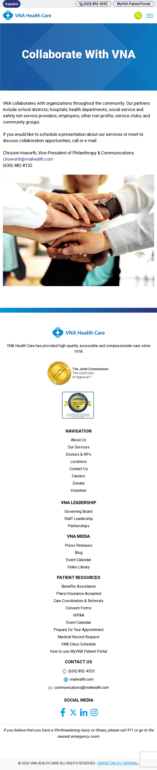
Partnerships (78, 526)
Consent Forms (78, 608)
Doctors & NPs (78, 454)
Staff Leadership (78, 518)
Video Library (78, 567)
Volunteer (78, 490)
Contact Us (78, 469)
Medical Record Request (78, 637)
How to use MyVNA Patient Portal (78, 651)
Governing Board (78, 511)
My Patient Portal (133, 4)
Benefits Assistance (78, 586)
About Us (78, 440)
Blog (78, 552)
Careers (78, 476)
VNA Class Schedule (78, 644)
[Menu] (149, 15)
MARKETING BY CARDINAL (118, 763)
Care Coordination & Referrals (78, 601)
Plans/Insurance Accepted (78, 593)
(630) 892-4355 (93, 4)
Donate (79, 483)
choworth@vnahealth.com (28, 159)
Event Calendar (78, 560)
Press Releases (78, 545)
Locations (78, 461)
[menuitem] (11, 4)
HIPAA (78, 615)
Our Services (78, 447)
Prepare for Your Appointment (78, 629)
